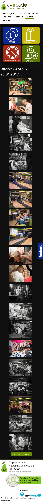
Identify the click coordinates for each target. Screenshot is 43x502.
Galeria (29, 16)
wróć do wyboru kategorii (21, 454)
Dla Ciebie (33, 13)
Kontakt (7, 20)
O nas (23, 13)
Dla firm (7, 16)
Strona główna (10, 13)
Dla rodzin (18, 16)
